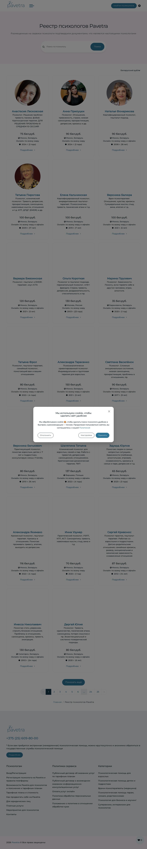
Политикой (84, 428)
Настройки (86, 435)
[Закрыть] (109, 411)
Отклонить (45, 435)
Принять (102, 435)
